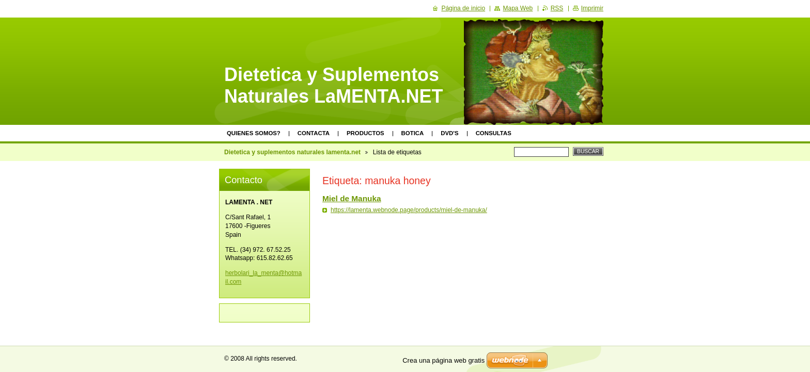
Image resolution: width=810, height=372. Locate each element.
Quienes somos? (254, 133)
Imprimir (592, 8)
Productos (365, 133)
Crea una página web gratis (443, 360)
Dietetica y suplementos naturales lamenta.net (292, 152)
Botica (412, 133)
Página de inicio (463, 8)
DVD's (449, 133)
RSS (557, 8)
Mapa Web (518, 8)
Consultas (493, 133)
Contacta (314, 133)
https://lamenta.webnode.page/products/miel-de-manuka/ (409, 210)
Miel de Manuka (351, 198)
